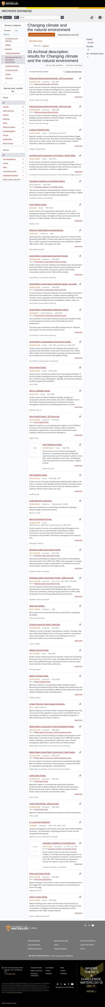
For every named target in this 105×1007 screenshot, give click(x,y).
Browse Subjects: (13, 25)
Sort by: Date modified (54, 65)
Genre (6, 150)
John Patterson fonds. (52, 444)
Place (5, 97)
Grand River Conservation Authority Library (49, 309)
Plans (13, 167)
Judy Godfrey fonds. (38, 475)
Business (8, 49)
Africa (13, 123)
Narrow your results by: (13, 89)
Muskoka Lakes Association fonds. (45, 550)
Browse (7, 17)
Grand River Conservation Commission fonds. (50, 341)
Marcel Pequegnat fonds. (40, 519)
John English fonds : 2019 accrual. (44, 416)
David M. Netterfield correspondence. (46, 230)
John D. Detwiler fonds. (39, 391)
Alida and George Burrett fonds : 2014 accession (51, 78)
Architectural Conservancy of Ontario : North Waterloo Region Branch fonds (53, 155)
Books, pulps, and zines (13, 179)
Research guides (34, 941)
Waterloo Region (13, 127)
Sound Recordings (13, 171)
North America (13, 111)
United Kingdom (13, 131)
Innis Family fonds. (37, 367)
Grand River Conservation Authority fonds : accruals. (53, 284)
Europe (13, 135)
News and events (60, 948)
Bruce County (13, 143)
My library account (35, 948)
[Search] (40, 17)
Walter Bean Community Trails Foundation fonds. (51, 726)
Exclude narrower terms (72, 72)
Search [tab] (6, 34)
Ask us (82, 948)
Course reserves (34, 944)
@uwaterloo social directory (65, 987)
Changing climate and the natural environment (13, 59)
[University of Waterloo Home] (10, 4)
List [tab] (16, 30)
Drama (7, 74)
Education (9, 78)
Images (13, 163)
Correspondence (13, 159)
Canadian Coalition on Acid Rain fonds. (49, 187)
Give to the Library (87, 944)
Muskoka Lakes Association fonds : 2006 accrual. (51, 578)
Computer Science (12, 66)
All (4, 103)
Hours (56, 944)
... (5, 82)
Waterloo (13, 119)
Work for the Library (87, 941)
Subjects (45, 46)
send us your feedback (64, 956)
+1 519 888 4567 (9, 974)
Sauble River (13, 139)
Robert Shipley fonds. (39, 676)
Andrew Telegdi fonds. (39, 130)
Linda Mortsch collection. (40, 500)
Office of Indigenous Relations (14, 992)
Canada (13, 107)
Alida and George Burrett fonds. (46, 84)
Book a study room (61, 941)
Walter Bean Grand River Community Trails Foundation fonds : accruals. (53, 752)
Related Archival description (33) (42, 35)
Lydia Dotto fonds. (37, 775)
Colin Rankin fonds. (38, 204)
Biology (8, 45)
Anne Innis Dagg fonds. (39, 873)
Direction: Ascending (74, 65)
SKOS (90, 42)
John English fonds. (42, 422)
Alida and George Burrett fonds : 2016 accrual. (50, 106)
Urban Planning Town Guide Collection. (47, 704)
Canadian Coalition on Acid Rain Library (47, 181)
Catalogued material (13, 175)
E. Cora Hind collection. (39, 822)
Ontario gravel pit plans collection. (44, 624)
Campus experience (12, 53)
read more (78, 97)
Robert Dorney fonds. (39, 650)
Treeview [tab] (7, 30)
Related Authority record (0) (68, 35)
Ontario (13, 115)
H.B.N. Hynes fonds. (38, 897)
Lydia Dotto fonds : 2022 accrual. (44, 803)
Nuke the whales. (37, 606)
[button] (92, 17)
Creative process (11, 70)
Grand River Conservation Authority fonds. (48, 256)
